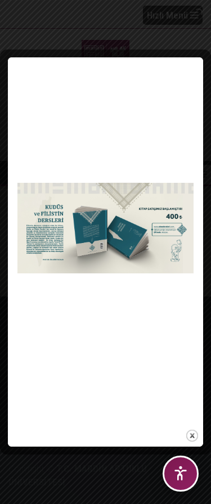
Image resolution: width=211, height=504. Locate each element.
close (192, 433)
